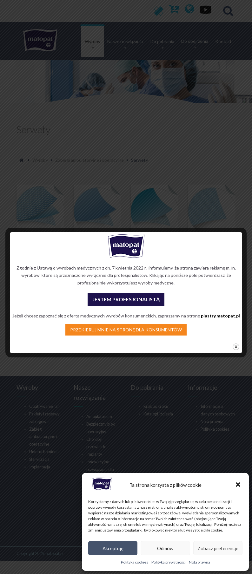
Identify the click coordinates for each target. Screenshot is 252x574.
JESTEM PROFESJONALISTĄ (126, 299)
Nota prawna (199, 562)
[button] (238, 485)
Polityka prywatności (168, 562)
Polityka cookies (134, 562)
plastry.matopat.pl (220, 315)
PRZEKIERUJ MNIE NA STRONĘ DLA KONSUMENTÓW (126, 329)
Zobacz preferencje (217, 548)
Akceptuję (113, 548)
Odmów (165, 548)
